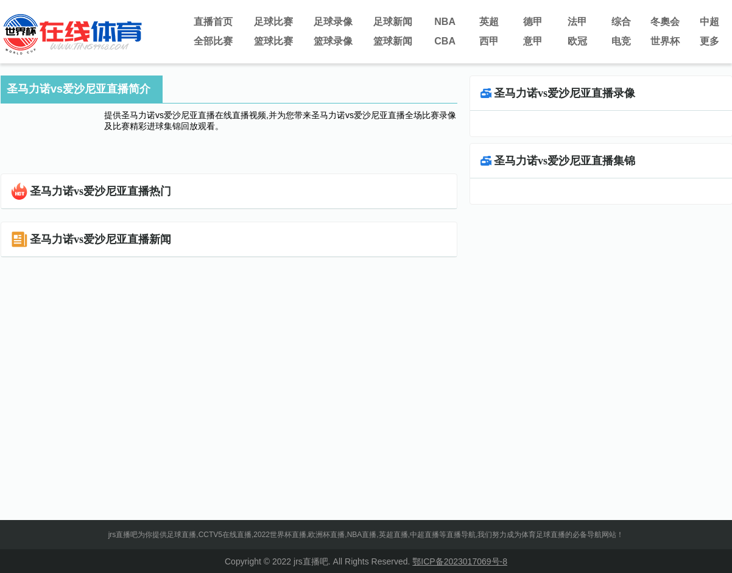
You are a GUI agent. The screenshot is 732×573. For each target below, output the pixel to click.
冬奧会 (665, 21)
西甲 (489, 41)
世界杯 (665, 41)
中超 (709, 21)
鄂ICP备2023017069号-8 (459, 561)
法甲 (577, 21)
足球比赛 (273, 21)
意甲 (533, 41)
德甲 (533, 21)
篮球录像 (333, 41)
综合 (621, 21)
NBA (445, 21)
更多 (709, 41)
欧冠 (577, 41)
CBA (445, 41)
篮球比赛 (273, 41)
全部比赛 (213, 41)
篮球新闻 (392, 41)
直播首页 (213, 21)
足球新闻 (392, 21)
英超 (489, 21)
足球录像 (333, 21)
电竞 (621, 41)
